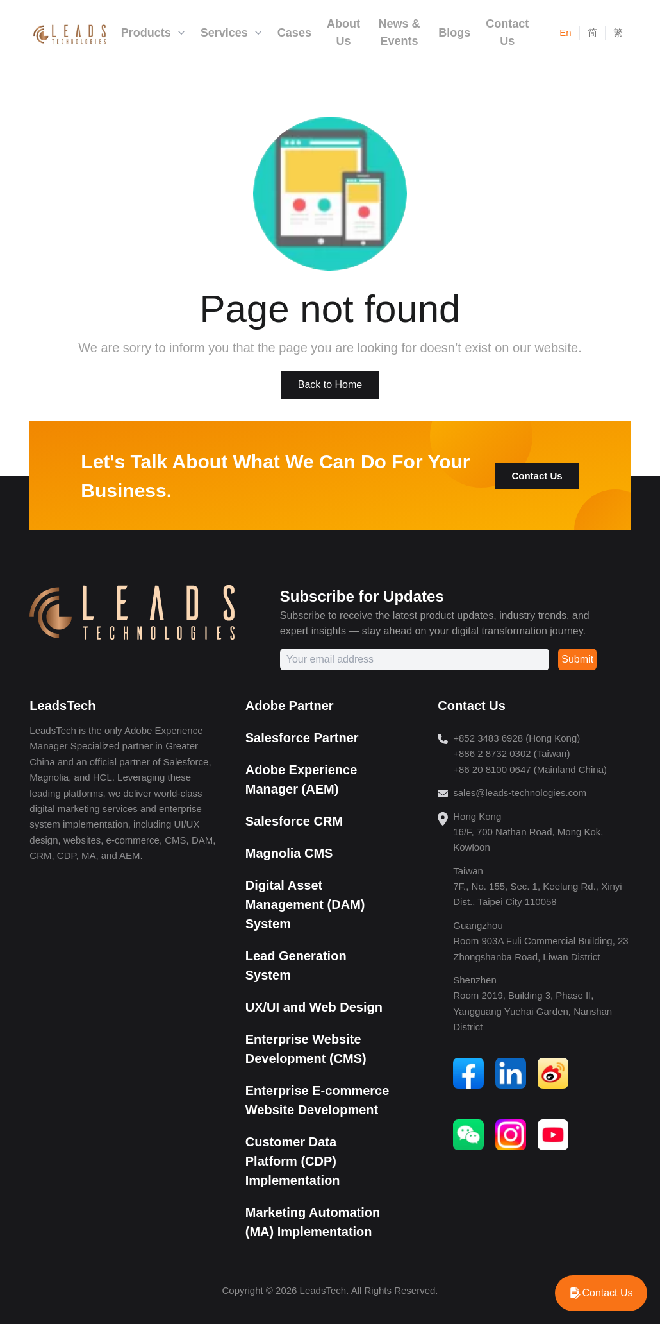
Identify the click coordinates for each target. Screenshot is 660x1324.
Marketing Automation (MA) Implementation (312, 1222)
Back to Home (330, 384)
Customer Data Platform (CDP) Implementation (292, 1161)
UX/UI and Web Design (314, 1007)
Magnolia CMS (289, 853)
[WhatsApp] (601, 1293)
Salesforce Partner (302, 738)
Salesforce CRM (294, 821)
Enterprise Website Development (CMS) (306, 1048)
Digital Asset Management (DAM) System (305, 904)
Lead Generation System (296, 965)
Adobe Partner (289, 706)
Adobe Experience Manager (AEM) (301, 779)
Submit (577, 659)
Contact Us (536, 475)
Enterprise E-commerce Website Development (317, 1100)
